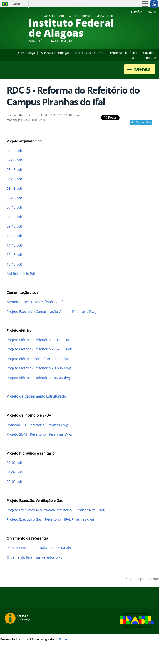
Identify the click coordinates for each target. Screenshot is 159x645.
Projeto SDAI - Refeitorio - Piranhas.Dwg (39, 434)
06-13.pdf (14, 198)
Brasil (15, 4)
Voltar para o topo (144, 578)
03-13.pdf (14, 169)
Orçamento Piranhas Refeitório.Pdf (35, 557)
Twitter (150, 16)
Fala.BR (133, 58)
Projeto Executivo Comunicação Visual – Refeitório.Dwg (51, 311)
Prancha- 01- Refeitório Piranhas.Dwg (37, 425)
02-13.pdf (14, 160)
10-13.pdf (14, 236)
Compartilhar (143, 122)
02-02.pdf (14, 481)
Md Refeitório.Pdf (21, 273)
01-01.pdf (14, 462)
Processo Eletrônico (123, 53)
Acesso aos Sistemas (89, 53)
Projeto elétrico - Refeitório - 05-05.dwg (39, 378)
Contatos (150, 58)
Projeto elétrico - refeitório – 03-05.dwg (39, 359)
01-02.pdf (14, 472)
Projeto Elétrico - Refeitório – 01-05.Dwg (39, 340)
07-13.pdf (14, 207)
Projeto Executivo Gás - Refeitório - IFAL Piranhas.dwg (50, 519)
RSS (156, 16)
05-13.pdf (14, 188)
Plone (63, 639)
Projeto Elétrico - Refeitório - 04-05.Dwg (39, 368)
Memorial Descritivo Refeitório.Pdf (35, 302)
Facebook (132, 16)
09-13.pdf (14, 226)
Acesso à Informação (55, 53)
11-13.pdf (14, 245)
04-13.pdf (14, 179)
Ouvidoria (149, 53)
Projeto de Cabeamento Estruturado (36, 396)
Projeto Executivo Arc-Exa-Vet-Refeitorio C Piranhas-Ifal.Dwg (56, 510)
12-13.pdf (14, 254)
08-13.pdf (14, 217)
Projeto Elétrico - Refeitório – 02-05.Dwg (39, 349)
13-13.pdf (14, 264)
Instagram (144, 16)
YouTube (138, 16)
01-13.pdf (14, 151)
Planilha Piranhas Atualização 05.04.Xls (39, 548)
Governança (26, 53)
